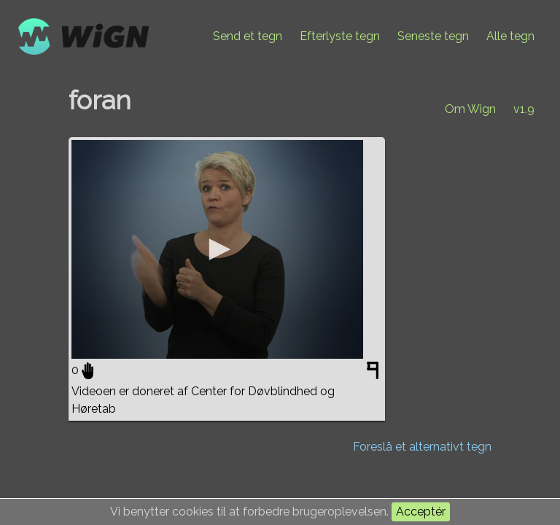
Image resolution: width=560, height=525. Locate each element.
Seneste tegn (433, 36)
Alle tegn (510, 36)
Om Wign (470, 109)
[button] (217, 249)
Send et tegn (247, 36)
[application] (217, 249)
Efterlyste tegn (340, 36)
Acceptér (421, 511)
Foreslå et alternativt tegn (422, 447)
